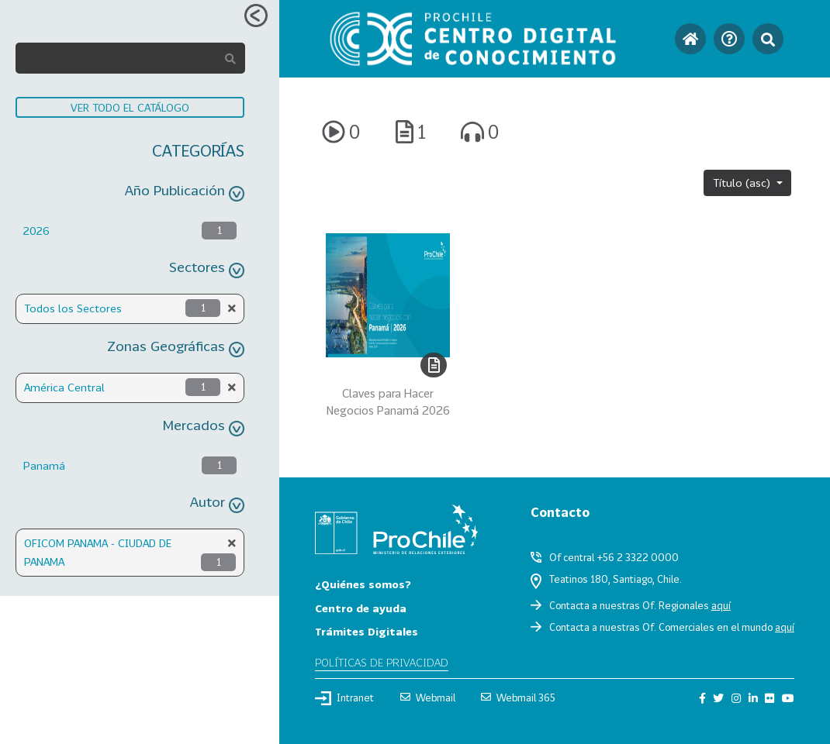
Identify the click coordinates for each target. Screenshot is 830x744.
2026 (36, 230)
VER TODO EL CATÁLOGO (130, 107)
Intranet (344, 698)
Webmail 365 (518, 697)
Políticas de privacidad (381, 662)
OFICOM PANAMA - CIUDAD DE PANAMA (97, 552)
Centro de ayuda (360, 608)
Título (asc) (743, 182)
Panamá (44, 465)
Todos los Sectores (73, 308)
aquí (721, 605)
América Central (64, 387)
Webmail (427, 697)
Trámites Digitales (366, 631)
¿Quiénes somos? (363, 584)
